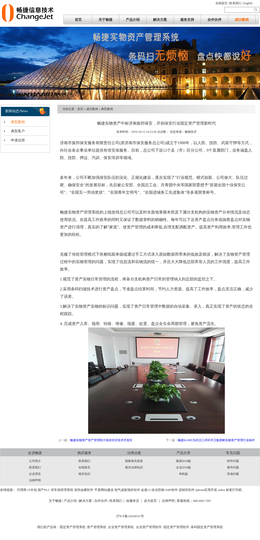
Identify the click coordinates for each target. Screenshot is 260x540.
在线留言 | (222, 3)
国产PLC (44, 490)
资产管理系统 (96, 527)
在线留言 (84, 467)
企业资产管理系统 (121, 527)
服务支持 (187, 20)
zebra (221, 490)
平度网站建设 (104, 490)
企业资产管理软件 (148, 527)
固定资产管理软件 (176, 527)
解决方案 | (86, 501)
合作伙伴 (214, 20)
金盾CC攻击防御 (152, 490)
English (248, 3)
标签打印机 (234, 490)
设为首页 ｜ (152, 501)
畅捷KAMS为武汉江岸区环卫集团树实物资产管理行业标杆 (216, 440)
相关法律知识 (134, 467)
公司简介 (35, 461)
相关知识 (84, 474)
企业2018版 (183, 467)
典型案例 (18, 122)
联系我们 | (236, 3)
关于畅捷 (105, 20)
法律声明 (35, 480)
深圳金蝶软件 (83, 490)
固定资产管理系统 (72, 527)
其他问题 (233, 474)
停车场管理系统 (62, 490)
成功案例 (242, 20)
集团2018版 (183, 461)
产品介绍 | (71, 501)
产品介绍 (133, 20)
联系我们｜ (117, 501)
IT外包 (32, 490)
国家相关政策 (134, 461)
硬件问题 (233, 467)
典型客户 (18, 131)
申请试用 (18, 140)
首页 (78, 20)
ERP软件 (171, 490)
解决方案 (160, 20)
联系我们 (35, 467)
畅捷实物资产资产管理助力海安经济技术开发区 (101, 440)
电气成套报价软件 (127, 490)
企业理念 (35, 474)
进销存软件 (187, 490)
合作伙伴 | (101, 501)
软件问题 (233, 461)
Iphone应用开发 (206, 490)
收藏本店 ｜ (134, 501)
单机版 (183, 474)
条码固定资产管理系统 (207, 527)
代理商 (21, 490)
